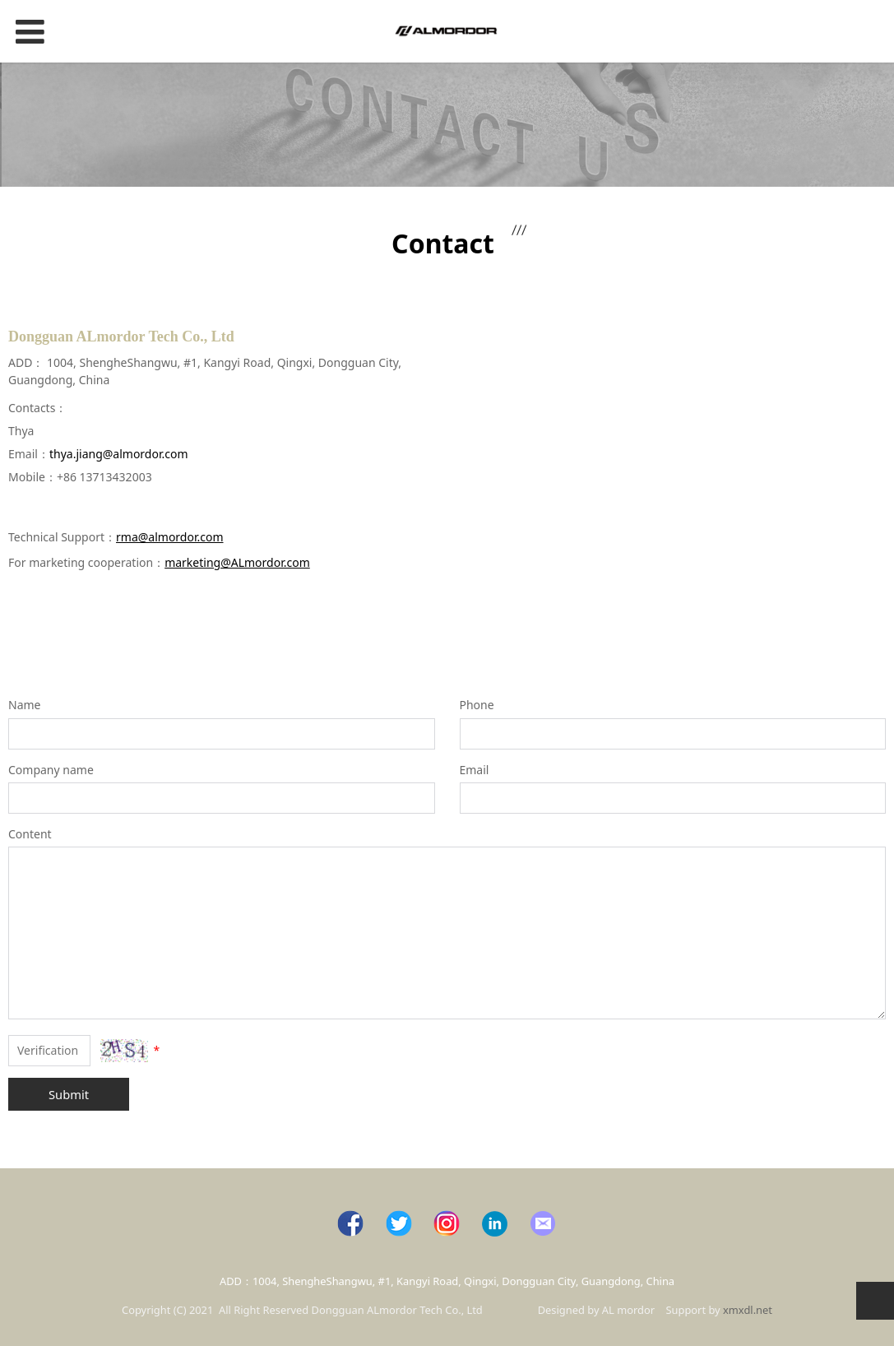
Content (30, 834)
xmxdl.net (747, 1309)
